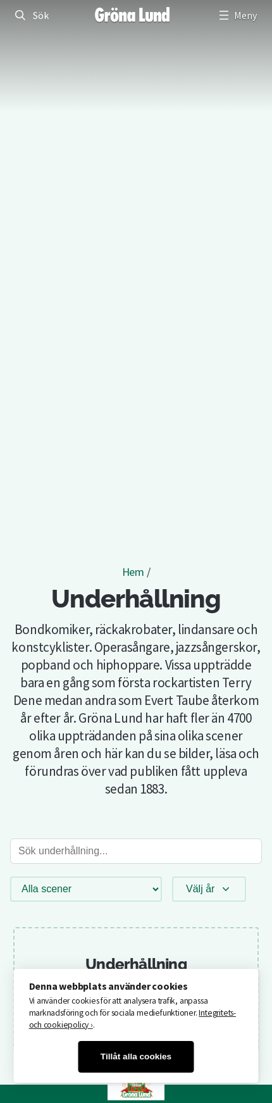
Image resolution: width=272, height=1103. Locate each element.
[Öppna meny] (236, 15)
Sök (40, 15)
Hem (133, 571)
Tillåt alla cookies (136, 1056)
